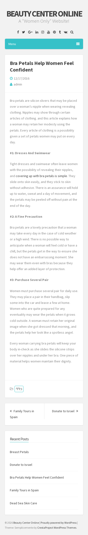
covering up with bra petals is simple (41, 176)
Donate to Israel (65, 411)
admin (18, 84)
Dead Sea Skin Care (23, 503)
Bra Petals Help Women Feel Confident (37, 477)
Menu (44, 44)
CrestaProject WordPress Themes (56, 527)
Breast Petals (19, 452)
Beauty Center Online (44, 13)
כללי (19, 389)
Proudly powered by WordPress (59, 522)
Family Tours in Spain (24, 490)
